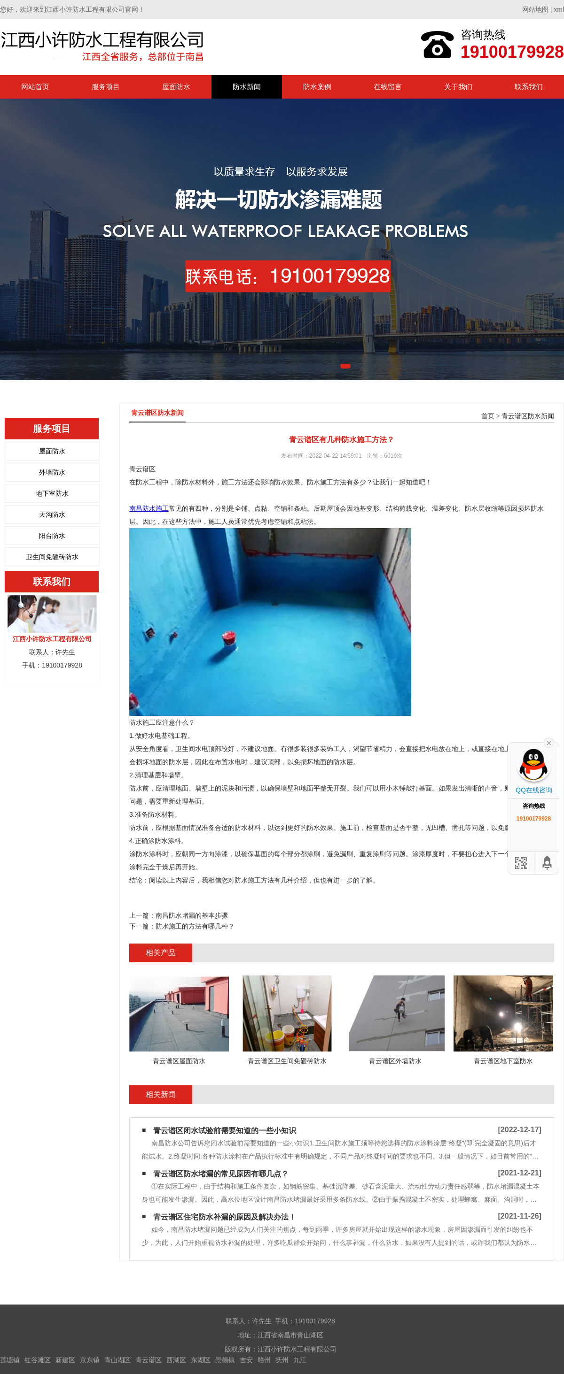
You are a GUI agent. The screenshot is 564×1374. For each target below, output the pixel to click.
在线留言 (388, 87)
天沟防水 (52, 514)
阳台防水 (52, 535)
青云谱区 (148, 1360)
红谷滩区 (37, 1360)
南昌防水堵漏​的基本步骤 (192, 915)
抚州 (282, 1360)
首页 (487, 416)
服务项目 (106, 87)
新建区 (65, 1360)
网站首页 (35, 87)
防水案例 (317, 87)
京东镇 (90, 1360)
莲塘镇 (10, 1360)
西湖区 (176, 1360)
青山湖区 (117, 1360)
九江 (299, 1360)
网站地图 (535, 9)
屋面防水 (176, 87)
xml (559, 9)
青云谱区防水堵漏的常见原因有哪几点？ (221, 1174)
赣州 (264, 1360)
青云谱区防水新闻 (527, 416)
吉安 (246, 1360)
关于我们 (458, 87)
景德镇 (225, 1360)
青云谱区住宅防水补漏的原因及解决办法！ (224, 1217)
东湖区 (201, 1360)
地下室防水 (52, 493)
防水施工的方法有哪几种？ (195, 926)
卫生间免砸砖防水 (52, 556)
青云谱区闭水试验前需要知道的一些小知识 (224, 1131)
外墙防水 (52, 472)
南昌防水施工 (149, 508)
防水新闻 (247, 87)
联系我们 (529, 87)
